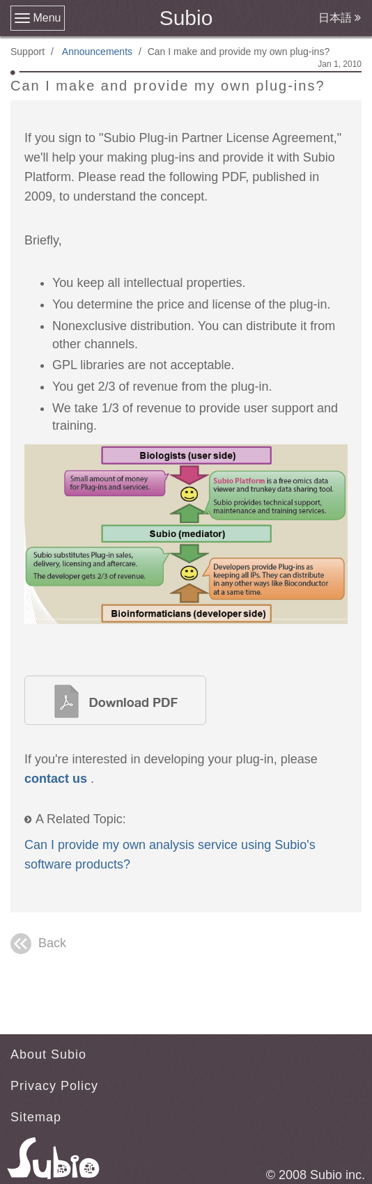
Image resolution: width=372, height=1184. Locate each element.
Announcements (97, 51)
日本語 (340, 18)
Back (38, 943)
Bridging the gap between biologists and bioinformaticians (115, 700)
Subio (186, 17)
